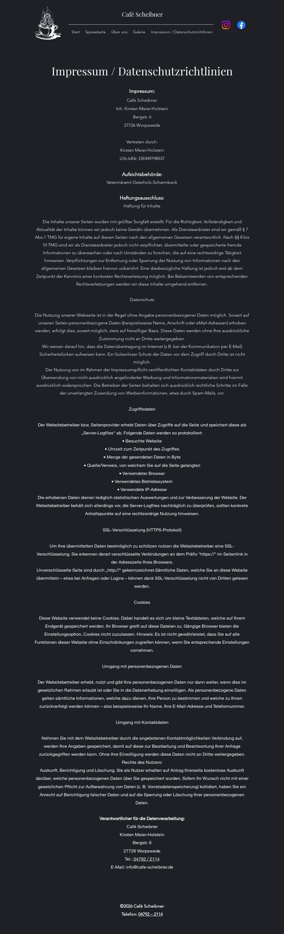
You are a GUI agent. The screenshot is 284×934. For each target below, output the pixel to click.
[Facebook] (241, 24)
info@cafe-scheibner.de (149, 866)
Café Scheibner (142, 14)
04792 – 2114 (150, 914)
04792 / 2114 (147, 858)
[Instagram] (226, 24)
